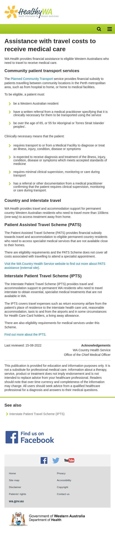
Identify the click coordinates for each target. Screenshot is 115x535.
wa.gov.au (16, 501)
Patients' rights (17, 493)
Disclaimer (15, 487)
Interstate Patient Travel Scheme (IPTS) (37, 414)
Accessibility (64, 480)
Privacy (61, 473)
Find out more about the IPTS (24, 334)
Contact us (63, 493)
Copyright (62, 487)
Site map (14, 480)
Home (12, 473)
